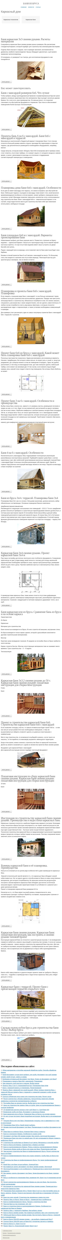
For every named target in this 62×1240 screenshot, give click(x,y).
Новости (31, 7)
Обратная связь (6, 1237)
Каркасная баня (31, 19)
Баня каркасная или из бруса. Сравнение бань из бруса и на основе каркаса (31, 613)
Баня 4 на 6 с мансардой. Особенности (22, 452)
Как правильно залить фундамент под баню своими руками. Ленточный (27, 1166)
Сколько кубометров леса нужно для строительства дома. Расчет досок (27, 1096)
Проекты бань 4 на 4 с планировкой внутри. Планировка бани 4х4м (25, 1085)
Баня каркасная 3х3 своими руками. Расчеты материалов (25, 40)
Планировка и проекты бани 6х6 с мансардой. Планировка (26, 292)
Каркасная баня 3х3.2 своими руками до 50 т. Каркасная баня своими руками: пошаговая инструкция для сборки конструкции (26, 683)
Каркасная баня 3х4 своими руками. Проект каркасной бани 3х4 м (25, 554)
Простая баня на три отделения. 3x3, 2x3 (17, 1204)
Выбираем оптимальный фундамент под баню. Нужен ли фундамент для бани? (30, 1079)
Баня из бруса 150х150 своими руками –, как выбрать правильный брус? (28, 1219)
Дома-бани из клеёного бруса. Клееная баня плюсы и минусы (24, 1131)
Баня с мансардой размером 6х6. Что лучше (25, 92)
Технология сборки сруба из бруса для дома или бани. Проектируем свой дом (29, 1149)
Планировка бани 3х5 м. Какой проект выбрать (19, 1125)
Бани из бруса (31, 3)
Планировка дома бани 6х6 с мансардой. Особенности (31, 187)
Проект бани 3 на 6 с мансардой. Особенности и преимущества (27, 402)
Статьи (38, 7)
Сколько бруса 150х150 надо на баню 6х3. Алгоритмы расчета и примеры (28, 1221)
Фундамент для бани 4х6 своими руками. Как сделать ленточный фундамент (29, 1136)
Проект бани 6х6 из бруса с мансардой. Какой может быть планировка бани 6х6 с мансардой (30, 354)
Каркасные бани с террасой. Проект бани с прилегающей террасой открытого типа (24, 988)
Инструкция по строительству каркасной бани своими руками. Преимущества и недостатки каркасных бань (31, 819)
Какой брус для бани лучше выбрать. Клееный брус (20, 1164)
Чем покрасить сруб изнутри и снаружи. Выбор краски (21, 1083)
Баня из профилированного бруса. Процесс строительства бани (25, 1202)
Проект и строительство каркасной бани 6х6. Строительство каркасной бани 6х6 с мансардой (27, 723)
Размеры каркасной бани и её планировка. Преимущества (24, 866)
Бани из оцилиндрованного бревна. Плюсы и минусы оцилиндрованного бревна (30, 1147)
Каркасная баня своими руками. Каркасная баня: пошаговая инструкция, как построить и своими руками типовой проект (28, 934)
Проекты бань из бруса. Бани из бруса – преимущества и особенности (27, 1199)
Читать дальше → (6, 81)
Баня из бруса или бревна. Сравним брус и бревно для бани (23, 1145)
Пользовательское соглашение (14, 1233)
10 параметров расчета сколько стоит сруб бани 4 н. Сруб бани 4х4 (26, 1110)
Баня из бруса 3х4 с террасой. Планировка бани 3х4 (29, 498)
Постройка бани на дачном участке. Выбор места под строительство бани (28, 1103)
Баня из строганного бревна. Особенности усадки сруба (22, 1134)
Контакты (5, 1233)
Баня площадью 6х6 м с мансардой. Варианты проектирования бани (26, 236)
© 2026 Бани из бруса (7, 1230)
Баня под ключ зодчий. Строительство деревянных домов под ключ (26, 1197)
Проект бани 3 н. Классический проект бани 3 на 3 (20, 1226)
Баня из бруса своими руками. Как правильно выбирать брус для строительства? (31, 1213)
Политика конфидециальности (9, 1235)
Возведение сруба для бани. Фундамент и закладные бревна (24, 1112)
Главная (23, 7)
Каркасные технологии (11, 19)
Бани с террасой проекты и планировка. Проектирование (22, 1088)
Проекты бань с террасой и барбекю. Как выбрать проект (22, 1210)
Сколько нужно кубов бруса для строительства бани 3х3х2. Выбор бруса (29, 1028)
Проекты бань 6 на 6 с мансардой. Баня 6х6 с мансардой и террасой (25, 137)
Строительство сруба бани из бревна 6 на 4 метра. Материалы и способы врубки (31, 1142)
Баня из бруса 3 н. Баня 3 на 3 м (14, 1223)
